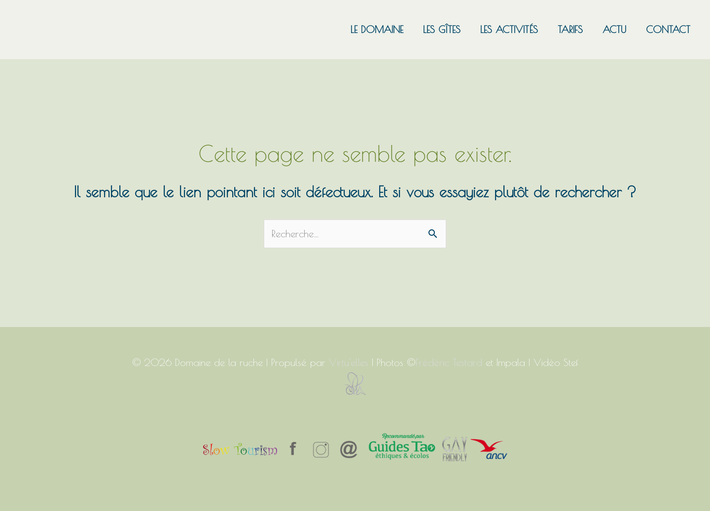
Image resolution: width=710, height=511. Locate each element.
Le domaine (377, 29)
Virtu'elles (348, 362)
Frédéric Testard (449, 362)
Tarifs (570, 29)
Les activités (509, 29)
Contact (668, 29)
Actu (614, 29)
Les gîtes (442, 29)
